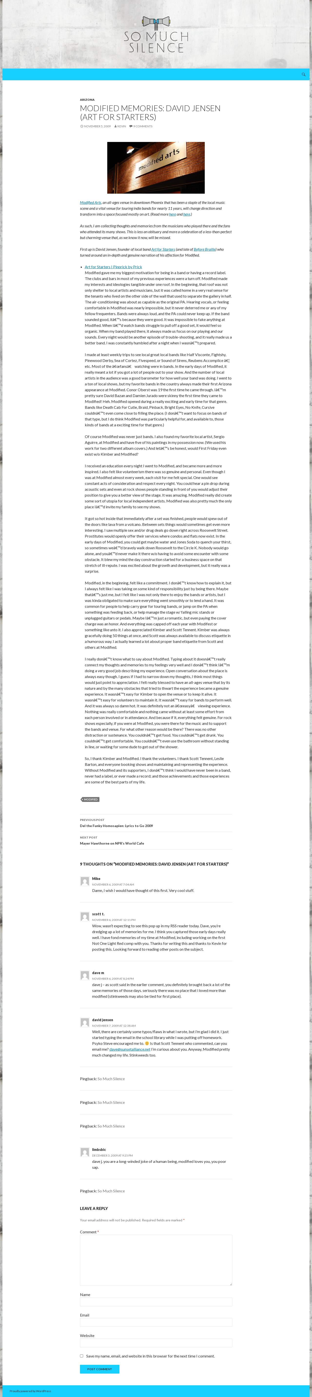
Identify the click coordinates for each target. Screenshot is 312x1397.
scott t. (98, 914)
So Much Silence (111, 1078)
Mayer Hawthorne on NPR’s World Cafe (156, 840)
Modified (91, 799)
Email (84, 1315)
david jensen (102, 1020)
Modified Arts (90, 202)
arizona (87, 99)
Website (87, 1335)
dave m (98, 973)
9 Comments (142, 126)
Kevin (121, 126)
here (172, 214)
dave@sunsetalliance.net (129, 1049)
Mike (96, 879)
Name (85, 1294)
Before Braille (204, 249)
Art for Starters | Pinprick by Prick (113, 266)
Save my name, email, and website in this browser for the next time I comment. (150, 1356)
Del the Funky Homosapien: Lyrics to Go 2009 (156, 822)
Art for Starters (163, 249)
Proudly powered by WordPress (30, 1391)
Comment (89, 1231)
